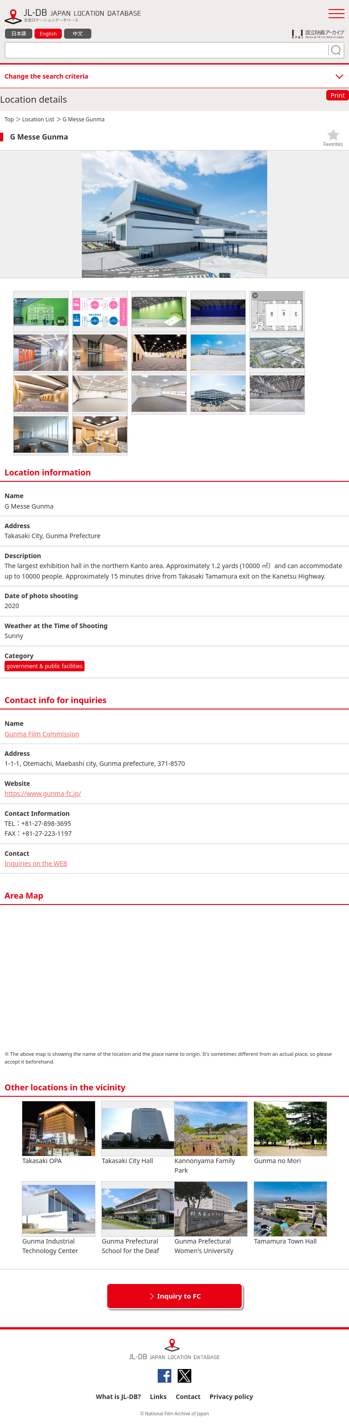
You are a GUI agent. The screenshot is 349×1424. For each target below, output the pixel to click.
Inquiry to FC (179, 1295)
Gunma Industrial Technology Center (58, 1218)
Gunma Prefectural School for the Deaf (138, 1218)
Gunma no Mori (290, 1133)
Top (9, 119)
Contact (188, 1396)
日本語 (18, 33)
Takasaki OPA (58, 1133)
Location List (38, 119)
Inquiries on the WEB (36, 863)
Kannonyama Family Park (210, 1137)
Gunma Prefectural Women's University (210, 1218)
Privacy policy (231, 1396)
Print (337, 95)
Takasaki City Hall (138, 1133)
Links (158, 1396)
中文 (78, 33)
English (48, 33)
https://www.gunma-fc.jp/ (43, 793)
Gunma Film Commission (42, 733)
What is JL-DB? (118, 1396)
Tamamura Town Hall (290, 1213)
